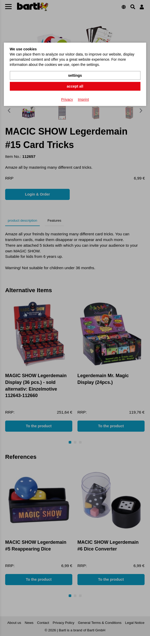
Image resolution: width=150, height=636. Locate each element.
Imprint (83, 99)
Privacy (67, 99)
